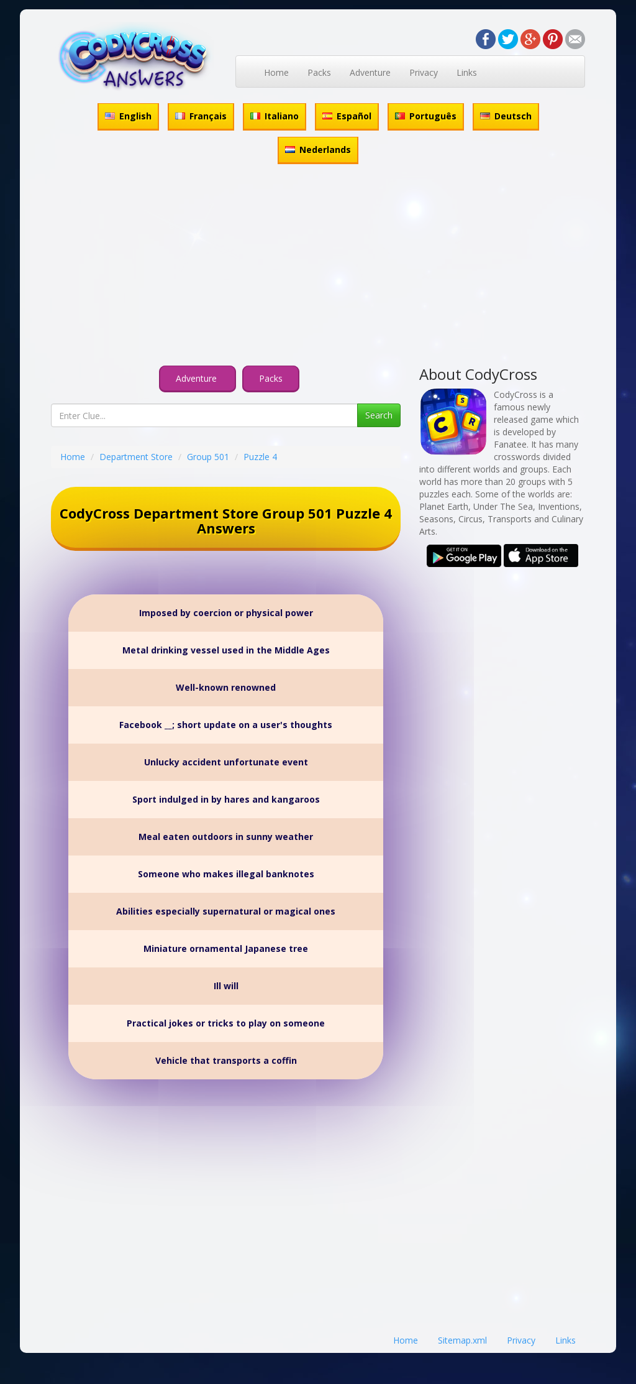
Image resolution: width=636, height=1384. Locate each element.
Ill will (226, 986)
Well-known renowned (226, 687)
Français (201, 116)
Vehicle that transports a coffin (226, 1060)
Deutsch (506, 116)
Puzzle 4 (260, 457)
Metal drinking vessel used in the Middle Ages (226, 650)
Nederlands (318, 149)
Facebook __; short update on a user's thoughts (225, 725)
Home (276, 72)
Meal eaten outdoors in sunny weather (226, 836)
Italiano (274, 116)
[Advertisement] (318, 267)
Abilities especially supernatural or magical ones (225, 911)
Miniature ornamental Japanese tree (225, 948)
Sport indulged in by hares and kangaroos (226, 799)
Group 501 (208, 457)
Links (467, 72)
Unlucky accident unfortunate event (226, 762)
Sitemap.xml (462, 1340)
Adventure (370, 72)
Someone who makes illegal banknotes (226, 874)
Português (426, 116)
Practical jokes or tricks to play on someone (226, 1023)
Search (379, 415)
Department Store (136, 457)
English (128, 116)
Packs (319, 72)
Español (346, 116)
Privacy (423, 72)
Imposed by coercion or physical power (226, 613)
